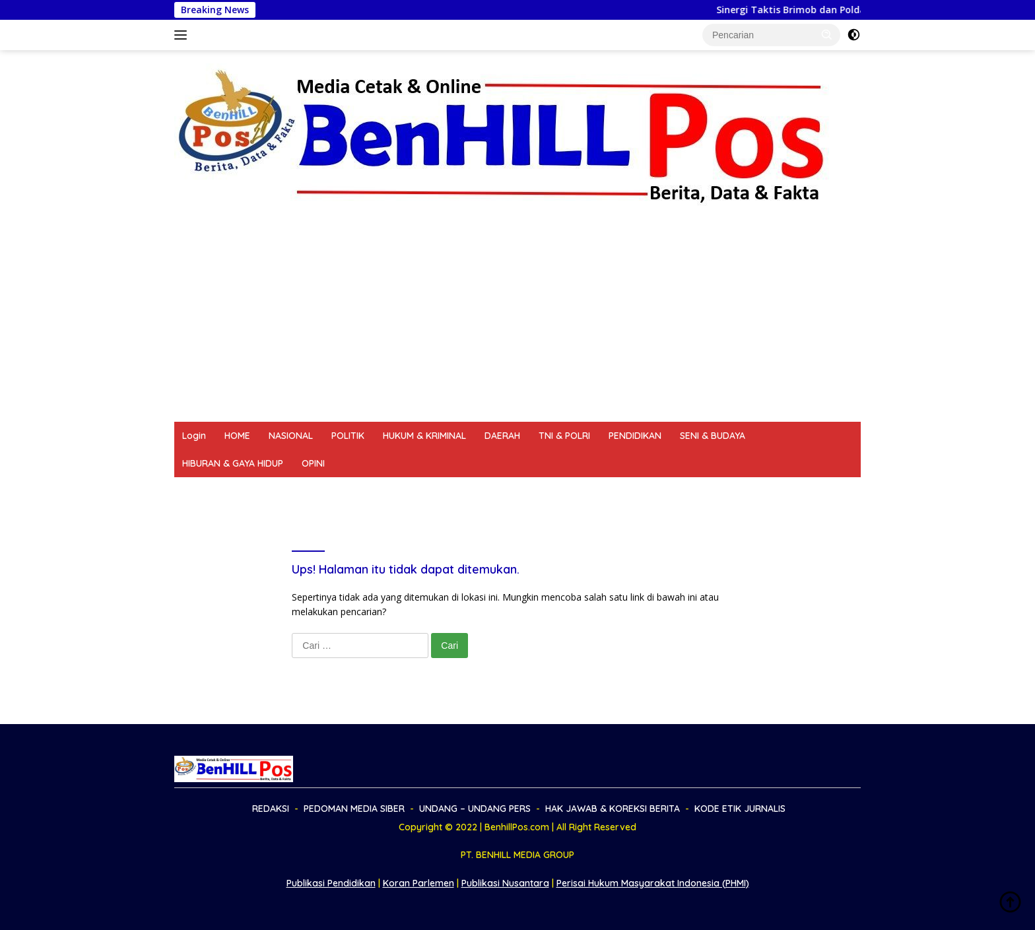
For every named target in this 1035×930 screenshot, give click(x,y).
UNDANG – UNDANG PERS (413, 491)
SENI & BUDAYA (712, 436)
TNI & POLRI (564, 436)
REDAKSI (200, 491)
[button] (827, 34)
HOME (237, 436)
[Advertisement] (517, 322)
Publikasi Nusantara (505, 883)
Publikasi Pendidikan (331, 883)
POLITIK (347, 436)
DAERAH (502, 436)
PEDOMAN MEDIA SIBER (288, 491)
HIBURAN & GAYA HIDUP (232, 463)
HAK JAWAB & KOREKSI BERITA (554, 491)
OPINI (313, 463)
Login (194, 436)
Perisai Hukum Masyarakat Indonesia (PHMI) (652, 883)
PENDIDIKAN (635, 436)
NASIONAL (291, 436)
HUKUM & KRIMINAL (424, 436)
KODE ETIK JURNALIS (685, 491)
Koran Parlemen (418, 883)
